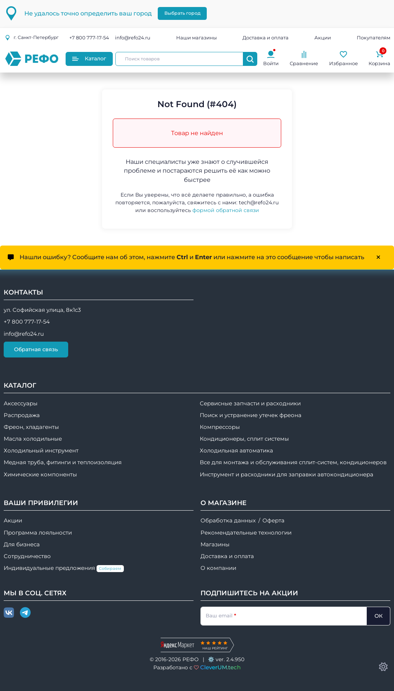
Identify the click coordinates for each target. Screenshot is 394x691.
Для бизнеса (22, 544)
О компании (218, 568)
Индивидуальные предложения (64, 568)
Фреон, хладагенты (31, 427)
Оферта (273, 520)
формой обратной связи (225, 210)
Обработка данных (228, 520)
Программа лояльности (38, 532)
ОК (378, 616)
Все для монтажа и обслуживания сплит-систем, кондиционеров (293, 462)
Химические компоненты (40, 474)
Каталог (89, 58)
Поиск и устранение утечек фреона (250, 415)
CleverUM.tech (220, 667)
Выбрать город (182, 13)
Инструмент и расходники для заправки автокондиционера (286, 474)
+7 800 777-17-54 (89, 37)
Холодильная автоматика (236, 450)
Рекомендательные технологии (246, 532)
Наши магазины (196, 37)
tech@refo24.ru (259, 202)
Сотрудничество (27, 556)
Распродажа (22, 415)
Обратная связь (36, 349)
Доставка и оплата (266, 37)
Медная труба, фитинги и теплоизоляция (63, 462)
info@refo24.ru (132, 37)
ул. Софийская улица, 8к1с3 (42, 310)
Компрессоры (220, 427)
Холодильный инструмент (41, 450)
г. (32, 37)
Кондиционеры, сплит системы (244, 439)
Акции (322, 37)
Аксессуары (21, 403)
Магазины (215, 544)
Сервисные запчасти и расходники (250, 403)
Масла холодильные (33, 439)
